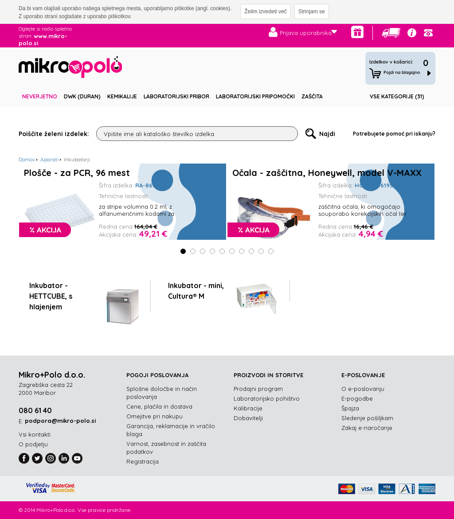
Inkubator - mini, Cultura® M (196, 290)
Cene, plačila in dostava (159, 406)
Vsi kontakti (35, 434)
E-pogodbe (357, 398)
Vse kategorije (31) (397, 96)
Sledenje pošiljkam (367, 417)
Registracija (142, 461)
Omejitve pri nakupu (154, 416)
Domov (27, 159)
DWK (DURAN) (82, 96)
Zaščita (312, 96)
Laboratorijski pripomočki (255, 96)
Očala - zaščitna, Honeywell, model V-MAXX (327, 172)
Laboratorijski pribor (176, 96)
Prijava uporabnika (306, 32)
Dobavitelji (248, 417)
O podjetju (33, 444)
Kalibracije (248, 408)
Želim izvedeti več (265, 11)
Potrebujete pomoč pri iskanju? (394, 133)
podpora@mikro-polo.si (60, 420)
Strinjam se (311, 11)
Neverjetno (39, 96)
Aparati (49, 159)
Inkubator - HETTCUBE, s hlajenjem (50, 296)
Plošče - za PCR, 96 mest (77, 172)
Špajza (350, 408)
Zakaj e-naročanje (366, 427)
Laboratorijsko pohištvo (267, 398)
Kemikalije (122, 96)
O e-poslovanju (362, 388)
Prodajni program (258, 388)
